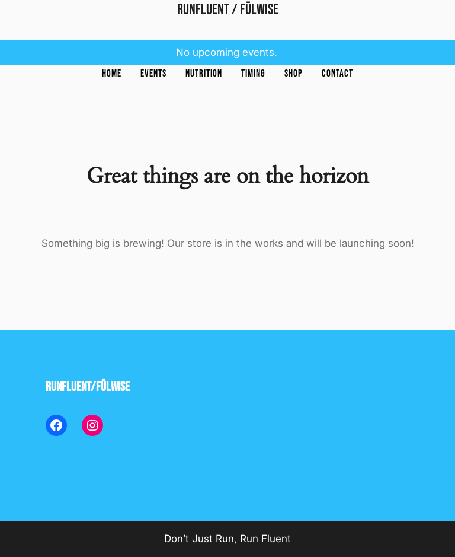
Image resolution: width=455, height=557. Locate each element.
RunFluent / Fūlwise (227, 10)
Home (111, 73)
